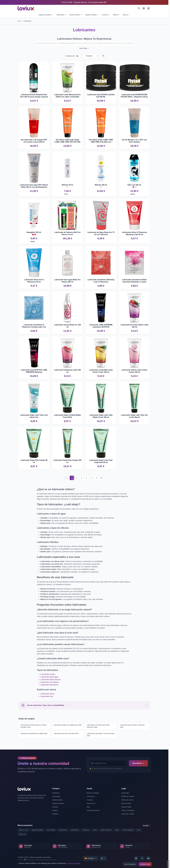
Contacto (90, 800)
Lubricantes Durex (47, 694)
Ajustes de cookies (127, 814)
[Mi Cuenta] (143, 8)
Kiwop (54, 859)
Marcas (126, 15)
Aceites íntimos (76, 15)
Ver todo (147, 825)
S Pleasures (85, 830)
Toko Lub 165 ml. (134, 185)
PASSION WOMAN (37, 830)
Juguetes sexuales (45, 15)
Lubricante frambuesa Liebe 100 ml (67, 371)
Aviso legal (125, 793)
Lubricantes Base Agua (49, 677)
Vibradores (56, 793)
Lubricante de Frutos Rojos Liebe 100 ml (134, 326)
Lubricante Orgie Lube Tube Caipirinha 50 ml (101, 461)
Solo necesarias (129, 864)
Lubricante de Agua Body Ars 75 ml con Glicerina (100, 233)
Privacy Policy (126, 803)
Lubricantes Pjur (46, 696)
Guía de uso (91, 803)
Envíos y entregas (93, 793)
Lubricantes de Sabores (49, 682)
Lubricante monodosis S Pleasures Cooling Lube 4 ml (34, 326)
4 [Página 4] (86, 478)
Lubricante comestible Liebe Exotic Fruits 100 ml (101, 371)
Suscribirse (138, 763)
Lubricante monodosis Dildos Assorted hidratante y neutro (134, 281)
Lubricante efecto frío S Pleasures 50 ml (34, 281)
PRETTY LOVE (23, 830)
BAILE (95, 830)
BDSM (116, 15)
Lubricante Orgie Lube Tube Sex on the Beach (134, 416)
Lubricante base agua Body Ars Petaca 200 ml (67, 281)
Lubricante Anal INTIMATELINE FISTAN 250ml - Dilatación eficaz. (134, 96)
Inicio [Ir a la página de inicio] (19, 21)
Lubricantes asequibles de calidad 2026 (33, 733)
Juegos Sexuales (58, 803)
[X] (142, 858)
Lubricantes (61, 15)
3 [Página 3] (81, 478)
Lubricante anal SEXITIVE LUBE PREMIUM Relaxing (34, 371)
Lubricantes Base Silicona (50, 679)
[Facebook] (136, 858)
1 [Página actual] (71, 478)
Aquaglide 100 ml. (33, 232)
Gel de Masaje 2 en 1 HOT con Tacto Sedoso (134, 141)
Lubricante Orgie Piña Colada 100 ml (67, 461)
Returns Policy (126, 807)
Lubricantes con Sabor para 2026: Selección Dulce (98, 726)
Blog (88, 807)
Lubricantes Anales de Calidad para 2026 (68, 725)
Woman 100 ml (101, 185)
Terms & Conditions (128, 810)
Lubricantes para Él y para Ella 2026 (66, 733)
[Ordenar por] (91, 56)
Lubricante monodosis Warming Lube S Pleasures (101, 281)
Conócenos (91, 796)
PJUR (138, 830)
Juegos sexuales (92, 15)
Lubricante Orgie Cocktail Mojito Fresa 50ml (67, 416)
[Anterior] (66, 478)
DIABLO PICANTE (105, 830)
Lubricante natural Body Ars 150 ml (67, 326)
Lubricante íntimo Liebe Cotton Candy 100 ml (134, 371)
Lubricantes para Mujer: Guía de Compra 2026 (101, 735)
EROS (117, 830)
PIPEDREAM (75, 830)
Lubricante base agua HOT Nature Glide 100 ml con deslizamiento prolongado (34, 186)
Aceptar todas (145, 864)
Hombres (55, 814)
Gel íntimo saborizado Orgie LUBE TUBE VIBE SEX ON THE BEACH (67, 141)
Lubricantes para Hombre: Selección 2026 (132, 726)
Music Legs (22, 834)
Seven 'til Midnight (128, 830)
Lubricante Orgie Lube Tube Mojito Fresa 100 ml (101, 416)
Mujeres (55, 810)
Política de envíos (127, 800)
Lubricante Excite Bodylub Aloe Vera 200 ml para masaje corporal (34, 96)
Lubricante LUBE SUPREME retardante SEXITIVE (101, 326)
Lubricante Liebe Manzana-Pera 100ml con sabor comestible (67, 96)
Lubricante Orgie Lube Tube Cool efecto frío (34, 416)
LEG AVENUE (51, 830)
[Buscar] (139, 8)
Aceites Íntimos (57, 800)
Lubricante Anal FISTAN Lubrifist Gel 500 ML (101, 96)
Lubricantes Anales (47, 674)
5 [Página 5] (91, 478)
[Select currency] (103, 858)
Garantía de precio (93, 810)
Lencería (106, 15)
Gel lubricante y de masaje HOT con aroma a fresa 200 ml (34, 141)
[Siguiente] (96, 478)
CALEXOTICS (63, 830)
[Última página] (102, 478)
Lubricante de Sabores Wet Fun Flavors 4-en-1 (67, 233)
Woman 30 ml (67, 185)
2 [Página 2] (76, 478)
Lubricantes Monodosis (49, 685)
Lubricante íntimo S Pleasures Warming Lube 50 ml (134, 233)
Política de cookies (73, 863)
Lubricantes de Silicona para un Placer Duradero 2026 (33, 726)
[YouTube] (148, 858)
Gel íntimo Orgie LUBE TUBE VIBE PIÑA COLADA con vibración (101, 141)
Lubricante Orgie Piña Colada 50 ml (33, 461)
